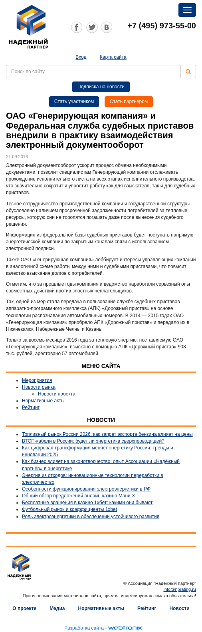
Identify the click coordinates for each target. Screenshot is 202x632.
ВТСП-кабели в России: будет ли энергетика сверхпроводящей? (93, 441)
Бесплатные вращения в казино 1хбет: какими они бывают (87, 502)
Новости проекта (56, 394)
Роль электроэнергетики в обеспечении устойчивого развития (90, 516)
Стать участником (74, 101)
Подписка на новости (101, 86)
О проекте (24, 608)
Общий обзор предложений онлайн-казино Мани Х (78, 496)
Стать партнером (129, 101)
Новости (179, 608)
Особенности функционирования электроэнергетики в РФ (86, 489)
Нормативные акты (43, 400)
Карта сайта (113, 57)
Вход (80, 57)
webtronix (125, 628)
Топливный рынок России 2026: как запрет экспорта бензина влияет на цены (107, 434)
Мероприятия (37, 380)
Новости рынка (38, 387)
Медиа (57, 608)
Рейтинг (31, 407)
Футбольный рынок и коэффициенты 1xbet (69, 509)
